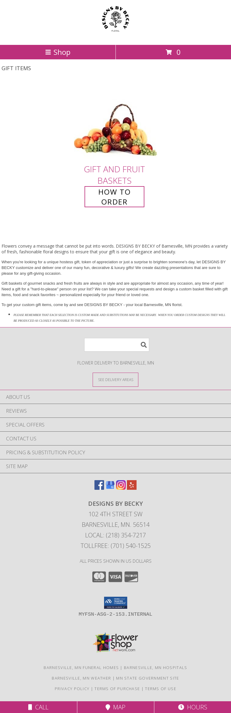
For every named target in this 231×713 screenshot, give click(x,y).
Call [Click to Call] (38, 707)
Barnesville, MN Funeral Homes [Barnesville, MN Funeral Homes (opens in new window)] (81, 667)
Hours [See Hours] (192, 707)
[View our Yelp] (132, 487)
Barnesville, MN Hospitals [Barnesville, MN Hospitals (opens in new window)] (155, 667)
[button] (115, 603)
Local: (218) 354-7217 (115, 535)
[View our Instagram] (121, 487)
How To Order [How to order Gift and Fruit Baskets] (114, 197)
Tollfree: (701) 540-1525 (116, 546)
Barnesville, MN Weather (81, 678)
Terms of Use (160, 688)
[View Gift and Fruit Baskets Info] (115, 122)
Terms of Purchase (117, 688)
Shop (57, 52)
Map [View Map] (115, 707)
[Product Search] (116, 345)
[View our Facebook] (99, 487)
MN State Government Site (147, 678)
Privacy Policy (72, 688)
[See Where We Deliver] (115, 379)
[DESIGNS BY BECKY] (115, 36)
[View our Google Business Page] (110, 487)
